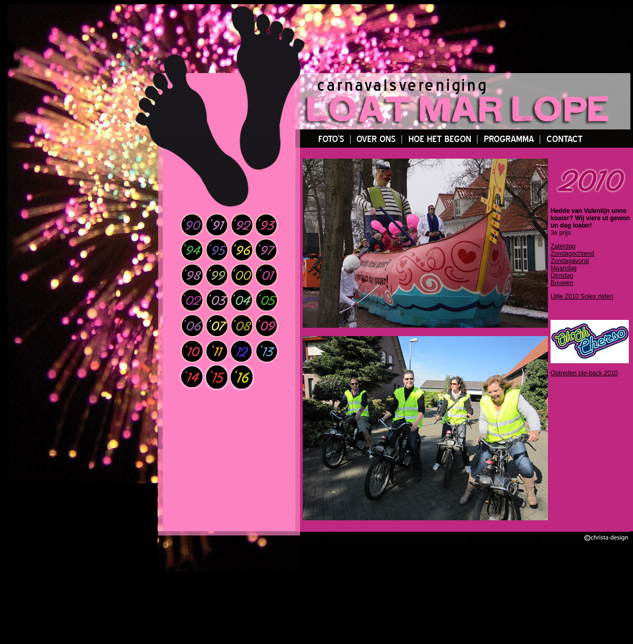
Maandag (564, 268)
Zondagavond (570, 261)
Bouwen (562, 283)
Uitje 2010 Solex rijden (582, 296)
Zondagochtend (572, 253)
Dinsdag (562, 275)
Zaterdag (563, 246)
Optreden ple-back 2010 (584, 373)
